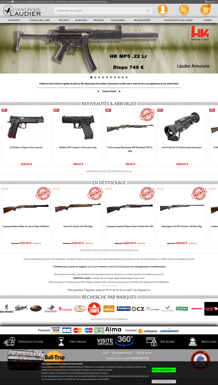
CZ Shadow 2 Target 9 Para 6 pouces (25, 147)
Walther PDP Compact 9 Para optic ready (75, 147)
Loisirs (207, 20)
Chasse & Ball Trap (39, 20)
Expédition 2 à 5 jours (22, 342)
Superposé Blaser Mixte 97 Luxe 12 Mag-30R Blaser (26, 226)
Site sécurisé (159, 342)
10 (127, 77)
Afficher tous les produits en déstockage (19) (109, 250)
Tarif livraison (69, 342)
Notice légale (144, 352)
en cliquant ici (142, 290)
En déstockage (109, 182)
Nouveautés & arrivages (109, 103)
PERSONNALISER (163, 381)
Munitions (81, 20)
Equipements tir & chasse (178, 20)
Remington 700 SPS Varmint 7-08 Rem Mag (182, 226)
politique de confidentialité (98, 379)
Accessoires (118, 20)
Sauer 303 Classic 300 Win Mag (77, 226)
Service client (200, 342)
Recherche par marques (109, 297)
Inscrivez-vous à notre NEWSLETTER (127, 358)
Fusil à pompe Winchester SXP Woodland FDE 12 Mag (124, 149)
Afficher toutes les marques (109, 319)
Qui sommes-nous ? (122, 352)
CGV (105, 352)
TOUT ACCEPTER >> (163, 370)
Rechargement (142, 20)
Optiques (99, 20)
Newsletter (210, 2)
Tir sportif (14, 20)
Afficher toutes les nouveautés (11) (109, 171)
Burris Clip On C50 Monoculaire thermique (174, 147)
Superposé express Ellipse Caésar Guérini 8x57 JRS (130, 226)
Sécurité (64, 20)
